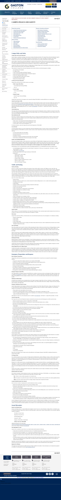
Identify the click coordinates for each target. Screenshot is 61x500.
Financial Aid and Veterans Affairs (4, 44)
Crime (39, 35)
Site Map (5, 475)
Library (12, 1)
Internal (14, 47)
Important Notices (7, 473)
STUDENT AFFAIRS (4, 33)
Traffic (14, 42)
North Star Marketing (57, 474)
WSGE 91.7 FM (33, 1)
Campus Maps (5, 79)
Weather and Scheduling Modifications (19, 37)
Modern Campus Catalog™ (39, 477)
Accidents (17, 42)
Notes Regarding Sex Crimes (42, 45)
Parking (19, 46)
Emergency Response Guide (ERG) (43, 31)
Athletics (38, 1)
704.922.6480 (6, 465)
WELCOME (4, 28)
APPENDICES (4, 74)
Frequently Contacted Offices (4, 85)
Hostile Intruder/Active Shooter (43, 39)
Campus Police (6, 462)
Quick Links (50, 4)
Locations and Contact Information (19, 31)
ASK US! (54, 6)
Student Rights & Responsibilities (5, 52)
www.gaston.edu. (21, 150)
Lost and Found (15, 36)
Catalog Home (5, 27)
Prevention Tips (42, 35)
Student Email (39, 4)
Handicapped (15, 46)
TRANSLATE (52, 1)
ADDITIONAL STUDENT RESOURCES (4, 66)
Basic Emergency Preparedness (43, 30)
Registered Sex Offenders (42, 46)
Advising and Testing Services (5, 36)
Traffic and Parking (15, 39)
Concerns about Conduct (41, 36)
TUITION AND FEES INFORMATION (5, 62)
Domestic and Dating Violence (42, 43)
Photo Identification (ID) (17, 35)
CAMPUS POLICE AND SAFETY (4, 71)
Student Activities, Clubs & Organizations (5, 57)
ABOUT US (4, 30)
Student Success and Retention (4, 48)
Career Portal (48, 6)
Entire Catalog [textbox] (4, 19)
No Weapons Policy (41, 37)
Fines (14, 45)
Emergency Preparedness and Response (42, 28)
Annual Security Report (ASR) (18, 32)
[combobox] (50, 16)
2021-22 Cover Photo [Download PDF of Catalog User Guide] (4, 89)
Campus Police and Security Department (19, 30)
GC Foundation (7, 1)
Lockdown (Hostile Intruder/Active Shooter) (45, 40)
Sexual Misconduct (39, 42)
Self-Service (34, 4)
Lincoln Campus (18, 1)
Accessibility (14, 475)
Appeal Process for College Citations (22, 47)
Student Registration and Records (4, 40)
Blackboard (29, 4)
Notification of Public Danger (42, 32)
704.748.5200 (24, 464)
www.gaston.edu (34, 106)
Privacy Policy (9, 475)
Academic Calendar (4, 77)
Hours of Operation (4, 82)
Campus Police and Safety (16, 28)
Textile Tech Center (26, 1)
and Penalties (17, 45)
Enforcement (15, 43)
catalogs (19, 477)
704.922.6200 (14, 464)
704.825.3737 (34, 464)
